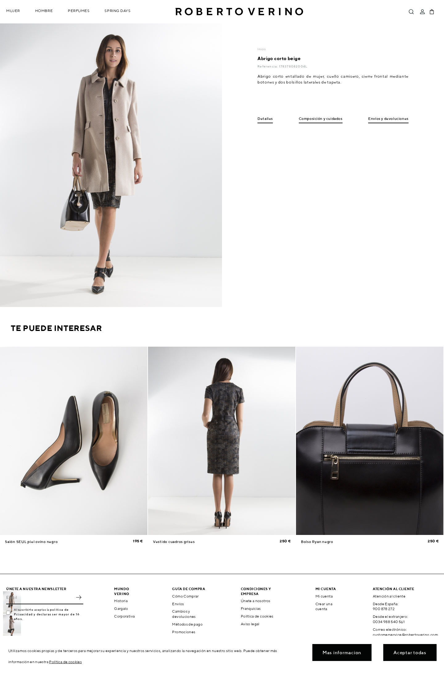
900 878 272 (384, 608)
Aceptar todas (409, 652)
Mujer (13, 10)
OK (78, 597)
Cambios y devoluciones (183, 614)
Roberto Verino (239, 11)
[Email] (40, 597)
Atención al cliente (389, 596)
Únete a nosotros (255, 600)
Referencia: (268, 66)
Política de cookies (257, 616)
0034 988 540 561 (389, 621)
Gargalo (121, 608)
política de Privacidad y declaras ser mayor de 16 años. (47, 614)
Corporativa (124, 616)
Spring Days (117, 10)
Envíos (178, 604)
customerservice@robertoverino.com (405, 634)
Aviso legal (250, 624)
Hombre (44, 10)
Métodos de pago (187, 624)
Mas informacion (342, 652)
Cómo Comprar (185, 596)
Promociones (183, 632)
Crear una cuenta (323, 606)
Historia (121, 600)
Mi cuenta (324, 596)
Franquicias (251, 608)
